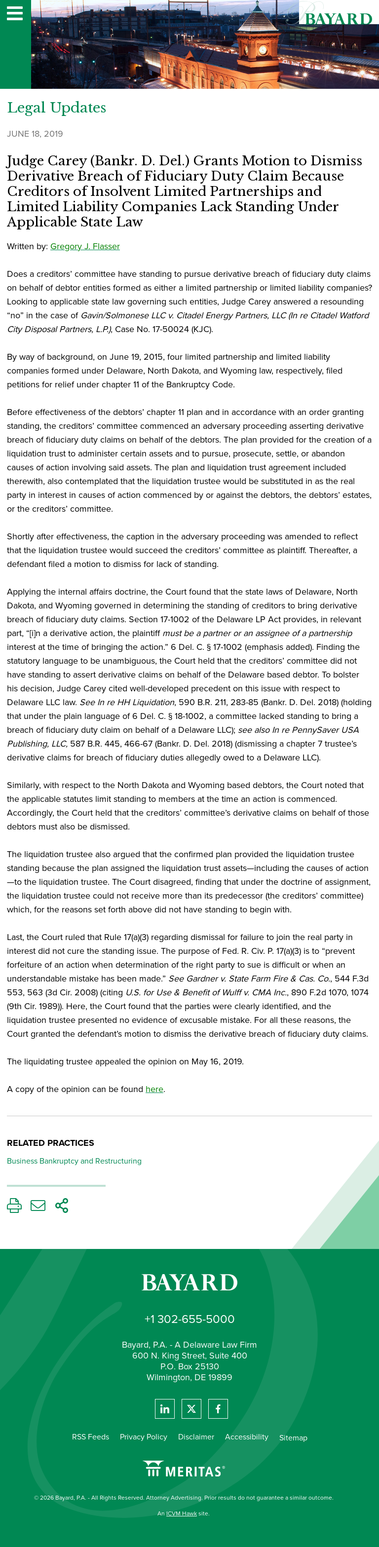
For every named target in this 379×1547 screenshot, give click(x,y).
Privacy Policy (143, 1436)
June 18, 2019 (35, 133)
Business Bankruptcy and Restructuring (74, 1161)
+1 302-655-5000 (190, 1319)
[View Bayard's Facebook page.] (218, 1409)
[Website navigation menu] (15, 14)
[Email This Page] (38, 1208)
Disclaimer (196, 1436)
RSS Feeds (90, 1436)
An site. (183, 1513)
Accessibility (246, 1436)
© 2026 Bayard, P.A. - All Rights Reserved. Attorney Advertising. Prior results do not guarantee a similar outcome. (184, 1497)
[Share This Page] (61, 1208)
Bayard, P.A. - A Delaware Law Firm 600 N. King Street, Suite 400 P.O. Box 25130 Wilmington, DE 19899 (189, 1361)
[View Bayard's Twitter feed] (191, 1409)
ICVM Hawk (181, 1513)
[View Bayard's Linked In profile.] (165, 1409)
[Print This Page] (14, 1208)
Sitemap (293, 1437)
